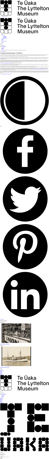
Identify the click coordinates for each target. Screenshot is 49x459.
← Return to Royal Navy (4, 16)
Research (1, 399)
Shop (0, 371)
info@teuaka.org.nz (4, 46)
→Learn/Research (5, 37)
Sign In (2, 42)
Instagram (3, 47)
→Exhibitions (4, 36)
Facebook (3, 48)
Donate (2, 39)
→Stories (4, 35)
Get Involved (3, 38)
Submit (1, 458)
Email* (1, 457)
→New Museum (5, 41)
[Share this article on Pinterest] (25, 270)
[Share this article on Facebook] (25, 174)
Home (2, 34)
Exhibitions (1, 374)
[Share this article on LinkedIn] (25, 318)
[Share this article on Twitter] (25, 222)
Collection (1, 372)
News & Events (2, 370)
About (2, 40)
